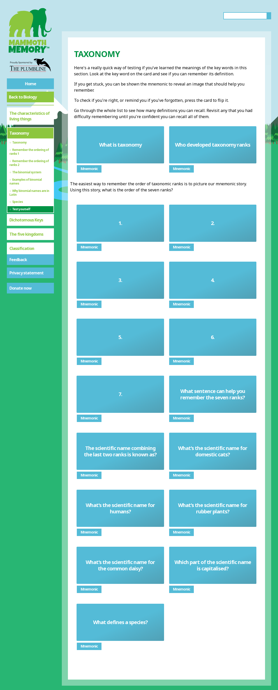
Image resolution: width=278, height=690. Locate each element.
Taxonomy (19, 133)
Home (30, 84)
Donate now (20, 288)
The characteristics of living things (29, 116)
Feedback (18, 259)
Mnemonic (89, 168)
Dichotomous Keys (26, 220)
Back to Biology (23, 97)
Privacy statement (26, 273)
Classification (21, 248)
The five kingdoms (26, 234)
